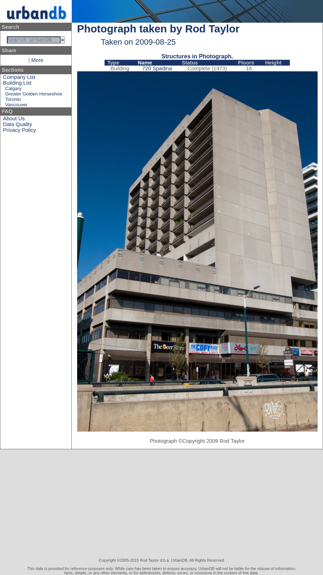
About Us (14, 120)
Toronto (13, 100)
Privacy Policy (19, 131)
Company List (19, 78)
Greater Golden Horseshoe (33, 95)
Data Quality (17, 126)
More (37, 61)
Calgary (13, 90)
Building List (17, 84)
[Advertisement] (161, 503)
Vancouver (16, 106)
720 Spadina (157, 68)
